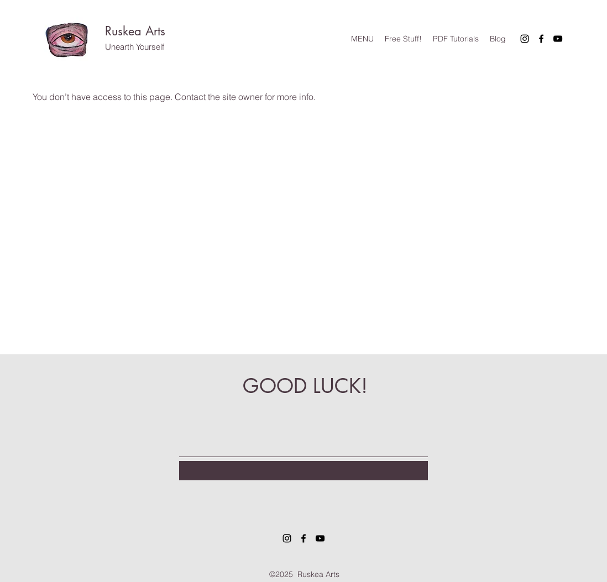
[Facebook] (541, 38)
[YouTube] (557, 38)
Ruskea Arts (135, 31)
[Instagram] (524, 38)
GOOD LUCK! (305, 386)
